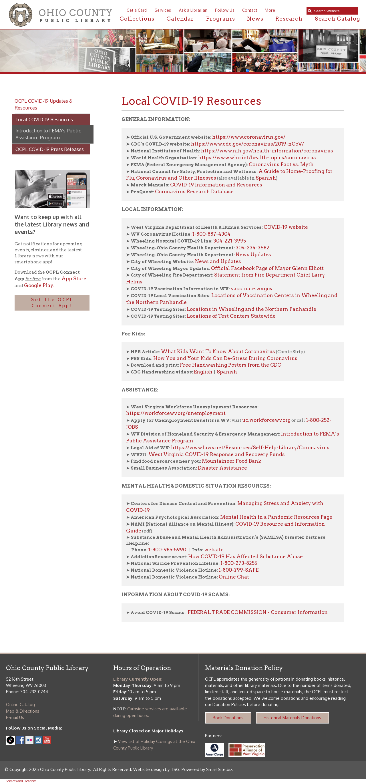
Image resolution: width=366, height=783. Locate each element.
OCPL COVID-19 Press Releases (49, 149)
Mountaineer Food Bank (231, 461)
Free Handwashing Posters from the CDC (230, 365)
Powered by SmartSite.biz (207, 769)
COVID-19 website (286, 227)
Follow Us (224, 10)
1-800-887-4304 (211, 234)
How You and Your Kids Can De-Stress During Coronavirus (225, 358)
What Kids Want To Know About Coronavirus (218, 351)
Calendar (180, 18)
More (270, 10)
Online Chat (234, 577)
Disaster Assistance (222, 468)
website (214, 550)
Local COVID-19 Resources (44, 119)
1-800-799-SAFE (238, 570)
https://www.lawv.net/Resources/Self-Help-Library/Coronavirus (250, 447)
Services (163, 10)
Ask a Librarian (193, 10)
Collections (137, 18)
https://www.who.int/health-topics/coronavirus (257, 157)
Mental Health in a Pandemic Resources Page (276, 517)
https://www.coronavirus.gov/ (248, 137)
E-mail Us (15, 717)
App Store (73, 278)
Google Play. (38, 285)
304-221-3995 (229, 241)
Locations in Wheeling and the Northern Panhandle (252, 309)
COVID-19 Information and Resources (216, 185)
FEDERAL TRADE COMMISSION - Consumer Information (257, 612)
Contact (249, 10)
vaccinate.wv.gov (251, 288)
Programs (220, 18)
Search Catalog (337, 18)
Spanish (266, 178)
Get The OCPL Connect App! (52, 302)
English (203, 372)
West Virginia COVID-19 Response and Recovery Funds (216, 454)
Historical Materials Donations (292, 717)
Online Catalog (20, 704)
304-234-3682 (252, 248)
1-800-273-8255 (238, 563)
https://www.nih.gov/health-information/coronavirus (267, 151)
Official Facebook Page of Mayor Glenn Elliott (267, 268)
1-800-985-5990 (167, 550)
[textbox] (334, 11)
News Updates (253, 254)
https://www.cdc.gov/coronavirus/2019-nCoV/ (247, 144)
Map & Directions (22, 711)
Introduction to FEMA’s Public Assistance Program (48, 133)
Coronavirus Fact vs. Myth (281, 164)
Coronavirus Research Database (194, 191)
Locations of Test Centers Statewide (231, 316)
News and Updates (218, 261)
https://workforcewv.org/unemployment (176, 413)
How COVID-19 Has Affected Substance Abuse (245, 556)
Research (289, 18)
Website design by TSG (156, 769)
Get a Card (137, 10)
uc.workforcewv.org (266, 420)
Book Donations (228, 717)
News (255, 18)
